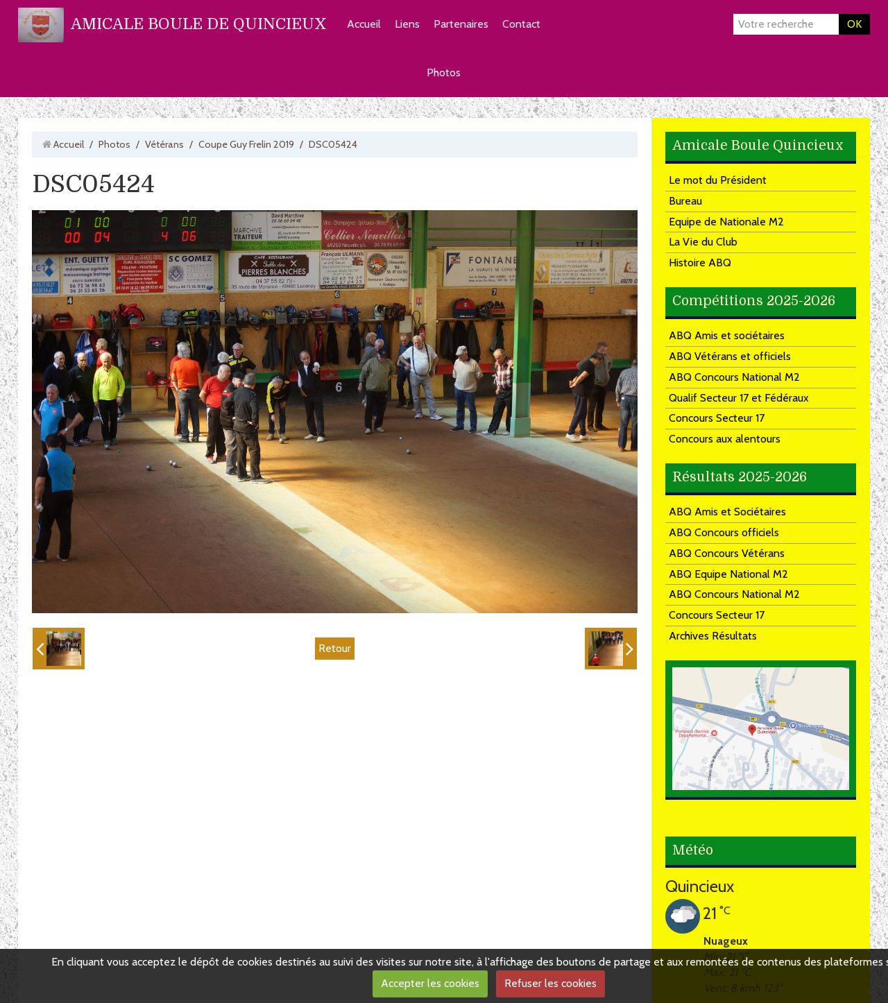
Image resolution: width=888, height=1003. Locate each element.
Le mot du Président (718, 180)
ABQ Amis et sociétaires (727, 335)
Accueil (364, 24)
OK (854, 24)
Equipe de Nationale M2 (726, 221)
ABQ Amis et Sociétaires (727, 511)
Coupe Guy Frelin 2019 (246, 144)
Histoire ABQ (700, 262)
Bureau (685, 200)
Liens (407, 24)
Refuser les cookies (550, 983)
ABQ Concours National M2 (734, 377)
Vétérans (164, 144)
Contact (521, 24)
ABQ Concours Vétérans (727, 553)
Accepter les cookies (430, 983)
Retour (334, 648)
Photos (444, 72)
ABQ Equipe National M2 (728, 574)
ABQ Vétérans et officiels (730, 356)
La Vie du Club (703, 241)
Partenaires (461, 24)
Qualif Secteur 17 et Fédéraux (739, 397)
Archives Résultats (713, 635)
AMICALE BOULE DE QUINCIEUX (199, 24)
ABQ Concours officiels (724, 532)
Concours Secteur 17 (717, 418)
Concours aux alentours (724, 438)
